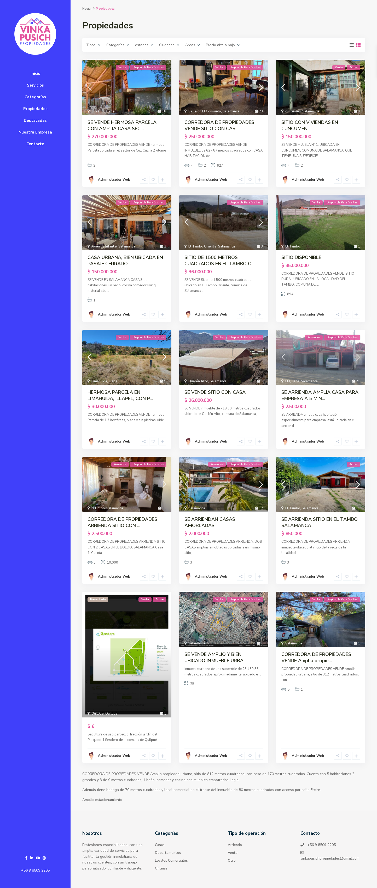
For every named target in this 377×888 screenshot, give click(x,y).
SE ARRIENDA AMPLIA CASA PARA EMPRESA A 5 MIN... (319, 395)
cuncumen (293, 111)
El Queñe (292, 381)
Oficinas (161, 868)
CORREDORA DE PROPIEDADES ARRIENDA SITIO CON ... (122, 522)
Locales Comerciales (171, 860)
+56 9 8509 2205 (35, 870)
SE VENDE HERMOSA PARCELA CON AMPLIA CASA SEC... (122, 125)
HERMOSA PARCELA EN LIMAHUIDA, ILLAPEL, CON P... (120, 395)
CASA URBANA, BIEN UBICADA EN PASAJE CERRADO (125, 260)
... (89, 156)
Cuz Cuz (97, 111)
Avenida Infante (104, 246)
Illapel (111, 111)
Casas (160, 845)
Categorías (35, 97)
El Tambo (292, 246)
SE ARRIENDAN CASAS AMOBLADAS (209, 522)
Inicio (35, 73)
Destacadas (35, 120)
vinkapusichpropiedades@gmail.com (330, 858)
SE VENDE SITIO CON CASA (215, 392)
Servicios (35, 85)
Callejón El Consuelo (204, 111)
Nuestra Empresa (35, 132)
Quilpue (97, 713)
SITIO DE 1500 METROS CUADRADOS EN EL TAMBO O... (219, 260)
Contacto (35, 144)
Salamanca (231, 111)
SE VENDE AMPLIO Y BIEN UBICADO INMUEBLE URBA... (215, 657)
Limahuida (99, 381)
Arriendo (235, 845)
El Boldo (98, 508)
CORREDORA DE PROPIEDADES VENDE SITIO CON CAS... (219, 125)
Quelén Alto (198, 381)
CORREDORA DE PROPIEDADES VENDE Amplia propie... (316, 657)
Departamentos (168, 852)
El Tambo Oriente (202, 246)
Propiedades (35, 108)
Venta (232, 852)
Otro (232, 860)
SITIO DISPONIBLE (301, 257)
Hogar (87, 9)
